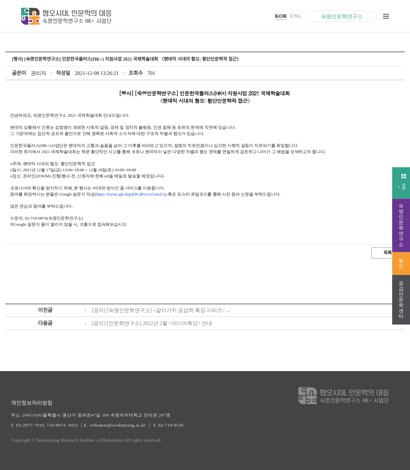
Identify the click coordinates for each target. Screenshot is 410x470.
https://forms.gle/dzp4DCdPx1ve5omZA (130, 194)
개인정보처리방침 (32, 402)
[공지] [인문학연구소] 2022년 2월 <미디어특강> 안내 (152, 323)
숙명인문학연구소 (342, 16)
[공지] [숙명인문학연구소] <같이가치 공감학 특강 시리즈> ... (161, 310)
